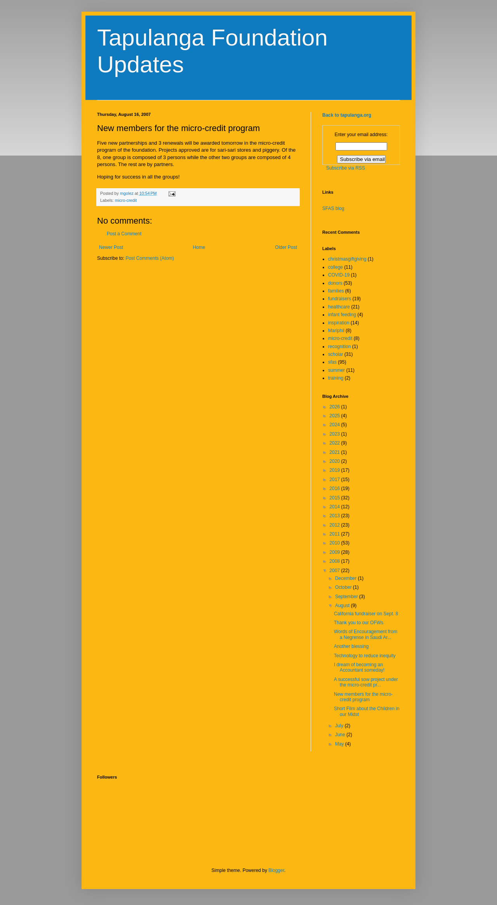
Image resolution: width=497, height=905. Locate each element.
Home (199, 247)
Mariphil (336, 330)
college (335, 267)
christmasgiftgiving (347, 259)
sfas (332, 362)
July (340, 725)
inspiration (338, 323)
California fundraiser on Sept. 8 (366, 613)
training (335, 378)
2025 (335, 415)
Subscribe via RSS (345, 168)
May (340, 744)
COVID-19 (338, 275)
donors (335, 283)
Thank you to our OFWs (358, 622)
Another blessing (351, 646)
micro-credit (126, 200)
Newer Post (111, 247)
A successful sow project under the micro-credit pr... (366, 682)
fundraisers (339, 298)
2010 (335, 543)
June (340, 734)
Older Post (286, 247)
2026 (335, 407)
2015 (335, 498)
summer (336, 370)
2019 (335, 470)
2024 (335, 424)
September (347, 596)
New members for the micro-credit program (363, 696)
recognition (339, 346)
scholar (335, 354)
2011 (335, 534)
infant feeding (342, 314)
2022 (335, 443)
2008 (335, 561)
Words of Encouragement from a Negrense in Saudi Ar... (365, 634)
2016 (335, 488)
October (344, 587)
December (346, 578)
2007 (335, 570)
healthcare (339, 307)
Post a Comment (124, 233)
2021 (335, 452)
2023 (335, 434)
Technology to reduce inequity (365, 655)
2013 (335, 515)
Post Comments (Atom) (149, 258)
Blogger (276, 870)
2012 (335, 525)
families (336, 291)
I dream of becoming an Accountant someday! (359, 667)
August (343, 605)
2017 (335, 479)
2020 (335, 461)
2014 (335, 506)
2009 (335, 552)
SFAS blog (333, 208)
